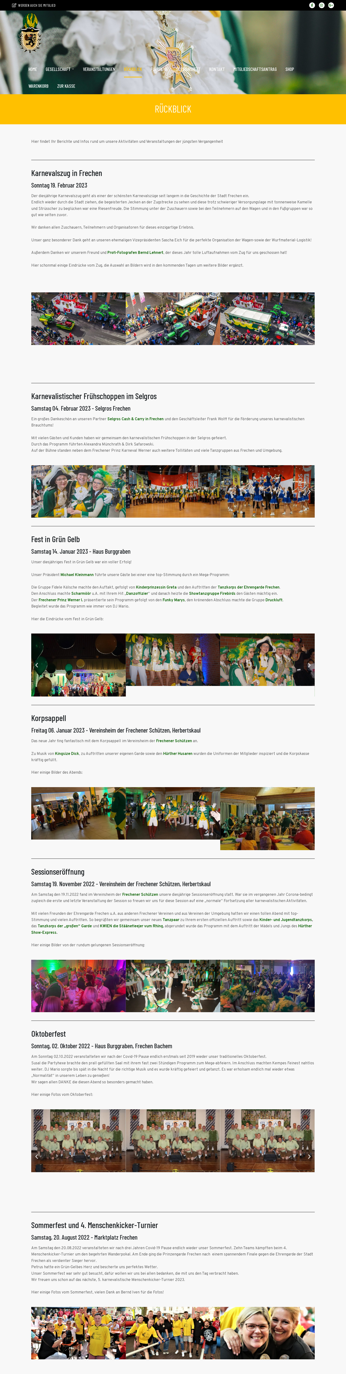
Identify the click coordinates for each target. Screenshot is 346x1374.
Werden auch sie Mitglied (34, 5)
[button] (37, 334)
